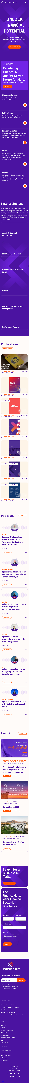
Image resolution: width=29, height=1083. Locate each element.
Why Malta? (4, 1032)
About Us (3, 1025)
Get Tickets (6, 86)
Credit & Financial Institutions (9, 1005)
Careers (3, 1040)
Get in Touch (4, 1042)
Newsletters (4, 1060)
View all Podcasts (22, 515)
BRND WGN (17, 1076)
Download (21, 367)
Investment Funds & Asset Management (12, 1015)
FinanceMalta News (6, 1050)
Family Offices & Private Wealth (10, 1007)
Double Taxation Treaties (8, 1037)
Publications (4, 1058)
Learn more (16, 775)
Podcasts (3, 1053)
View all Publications (7, 348)
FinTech (3, 1010)
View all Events (23, 733)
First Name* (6, 915)
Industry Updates (6, 1055)
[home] (12, 2)
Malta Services (5, 1035)
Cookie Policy (14, 1068)
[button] (26, 2)
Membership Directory (7, 1030)
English (2, 1082)
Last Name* (18, 915)
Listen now (7, 552)
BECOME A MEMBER (13, 47)
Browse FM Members (9, 883)
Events (3, 1027)
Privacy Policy (14, 1066)
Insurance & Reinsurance (8, 1012)
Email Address (7, 924)
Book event (7, 775)
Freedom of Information (14, 1070)
